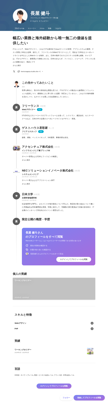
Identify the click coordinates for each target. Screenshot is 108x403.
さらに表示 (17, 65)
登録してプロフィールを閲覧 (89, 397)
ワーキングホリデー (23, 280)
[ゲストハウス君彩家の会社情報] (16, 129)
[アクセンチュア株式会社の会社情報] (16, 148)
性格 (49, 28)
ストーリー (32, 28)
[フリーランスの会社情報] (16, 107)
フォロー (66, 397)
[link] (54, 289)
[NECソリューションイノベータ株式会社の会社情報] (16, 172)
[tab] (19, 28)
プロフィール (19, 28)
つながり (58, 28)
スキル (42, 28)
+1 (30, 71)
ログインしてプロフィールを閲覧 (73, 259)
